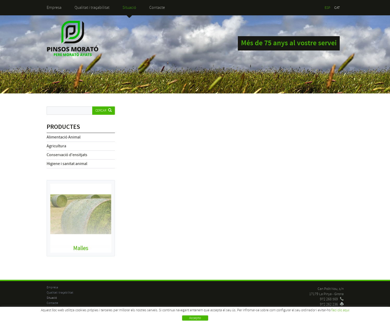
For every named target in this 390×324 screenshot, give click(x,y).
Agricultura (56, 146)
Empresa (54, 7)
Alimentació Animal (64, 137)
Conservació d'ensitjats (67, 154)
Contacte (157, 7)
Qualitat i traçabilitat (92, 7)
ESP (327, 7)
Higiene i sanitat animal (67, 163)
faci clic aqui (340, 310)
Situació (129, 7)
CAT (337, 7)
